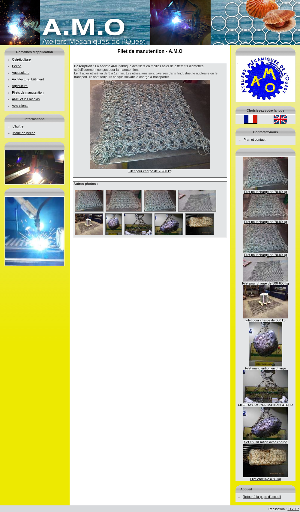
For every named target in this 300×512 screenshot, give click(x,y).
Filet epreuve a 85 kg (265, 477)
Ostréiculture (21, 59)
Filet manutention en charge (265, 366)
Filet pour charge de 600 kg (265, 318)
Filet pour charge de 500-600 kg (265, 282)
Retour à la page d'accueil (262, 496)
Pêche (16, 66)
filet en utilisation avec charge (265, 440)
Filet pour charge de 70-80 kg (265, 190)
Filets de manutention (28, 92)
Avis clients (20, 105)
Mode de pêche (24, 133)
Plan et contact (255, 139)
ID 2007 (293, 509)
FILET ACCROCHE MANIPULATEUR (265, 403)
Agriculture (20, 86)
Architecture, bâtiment (28, 79)
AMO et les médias (26, 99)
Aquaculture (20, 72)
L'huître (18, 126)
